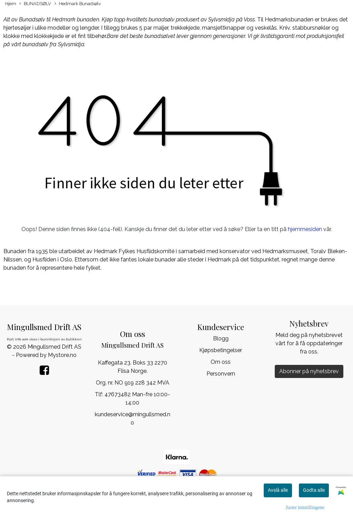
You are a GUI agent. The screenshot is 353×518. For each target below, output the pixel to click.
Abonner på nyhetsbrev (309, 371)
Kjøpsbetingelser (220, 350)
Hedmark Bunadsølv (77, 4)
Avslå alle (278, 490)
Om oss (221, 362)
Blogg (221, 338)
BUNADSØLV (35, 4)
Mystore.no (62, 355)
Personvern (220, 373)
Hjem (10, 3)
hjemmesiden (305, 229)
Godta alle (314, 490)
